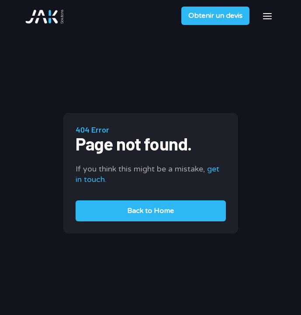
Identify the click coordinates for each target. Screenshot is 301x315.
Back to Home (150, 210)
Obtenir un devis (215, 15)
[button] (267, 16)
